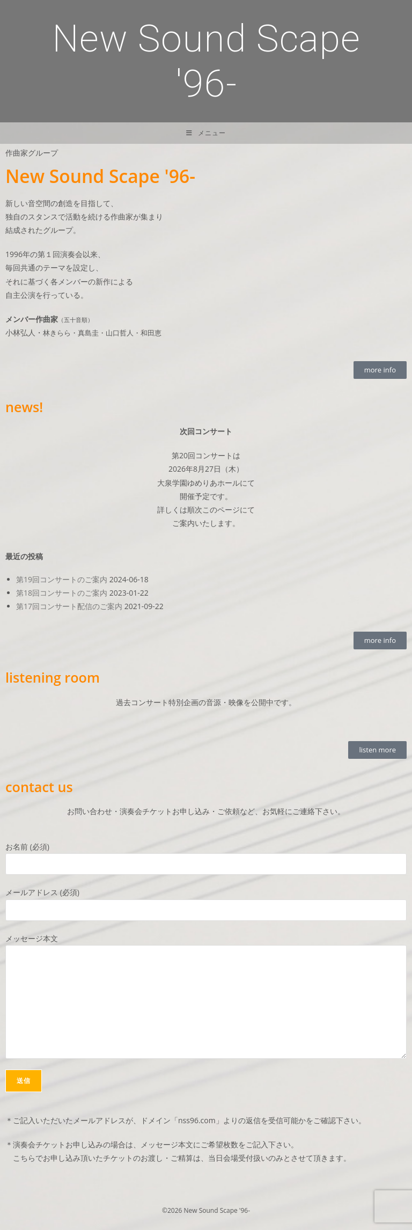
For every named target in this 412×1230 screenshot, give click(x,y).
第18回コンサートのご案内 (61, 593)
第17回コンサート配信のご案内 (69, 606)
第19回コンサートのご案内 (61, 579)
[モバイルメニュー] (206, 133)
